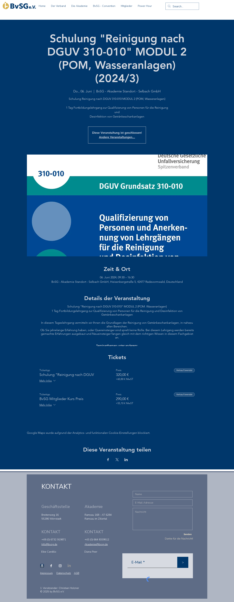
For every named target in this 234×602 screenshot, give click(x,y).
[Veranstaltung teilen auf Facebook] (108, 459)
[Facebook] (51, 566)
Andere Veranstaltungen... (117, 137)
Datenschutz (63, 573)
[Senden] (187, 534)
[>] (182, 562)
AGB (76, 573)
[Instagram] (60, 566)
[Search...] (182, 6)
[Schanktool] (42, 566)
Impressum (46, 573)
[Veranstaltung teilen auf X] (117, 459)
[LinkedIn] (69, 566)
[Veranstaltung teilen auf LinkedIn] (126, 459)
